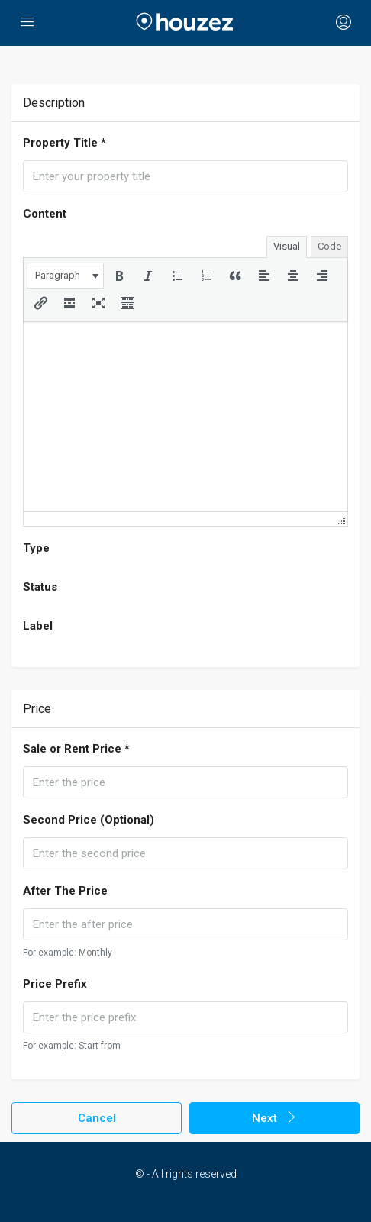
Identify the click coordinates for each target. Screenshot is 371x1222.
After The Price (65, 891)
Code (329, 246)
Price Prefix (55, 984)
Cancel (97, 1118)
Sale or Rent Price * (76, 749)
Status (40, 587)
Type (36, 548)
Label (38, 626)
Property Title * (64, 143)
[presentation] (65, 275)
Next (275, 1118)
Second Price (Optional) (88, 820)
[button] (65, 276)
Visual (286, 246)
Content (44, 214)
